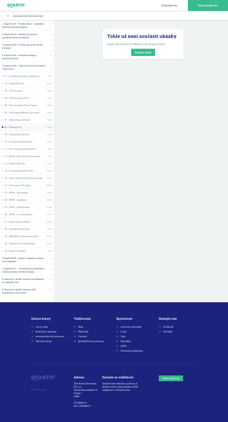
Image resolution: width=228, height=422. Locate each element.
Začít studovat (208, 5)
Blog (80, 326)
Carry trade (41, 326)
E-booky (82, 336)
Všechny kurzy (43, 341)
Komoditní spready (46, 331)
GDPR (123, 345)
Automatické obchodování (25, 15)
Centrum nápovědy (131, 326)
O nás (124, 331)
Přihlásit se (169, 5)
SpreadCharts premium (91, 341)
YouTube (167, 331)
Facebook (168, 326)
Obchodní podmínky (132, 350)
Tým (123, 336)
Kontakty (126, 341)
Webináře (83, 331)
